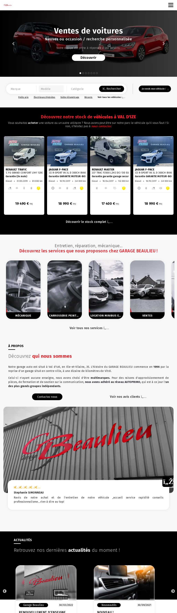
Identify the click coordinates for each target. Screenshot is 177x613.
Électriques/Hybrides (44, 97)
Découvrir (88, 58)
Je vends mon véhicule (155, 89)
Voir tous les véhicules (111, 97)
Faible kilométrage (69, 97)
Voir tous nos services (89, 328)
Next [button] (172, 591)
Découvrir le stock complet (88, 222)
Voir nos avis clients (127, 401)
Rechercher (111, 88)
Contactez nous (47, 401)
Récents (88, 97)
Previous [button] (4, 591)
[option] (24, 175)
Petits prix (23, 97)
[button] (13, 43)
